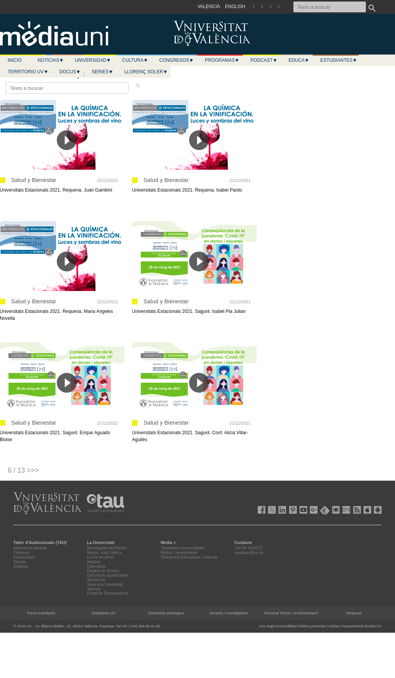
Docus (70, 72)
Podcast (263, 60)
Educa (298, 60)
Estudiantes (338, 60)
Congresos (176, 60)
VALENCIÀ (209, 6)
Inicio (15, 60)
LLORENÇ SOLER (146, 72)
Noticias (51, 60)
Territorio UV (28, 72)
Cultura (135, 60)
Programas (222, 60)
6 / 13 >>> (23, 470)
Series (102, 72)
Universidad (93, 60)
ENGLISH (235, 6)
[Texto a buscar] (329, 7)
